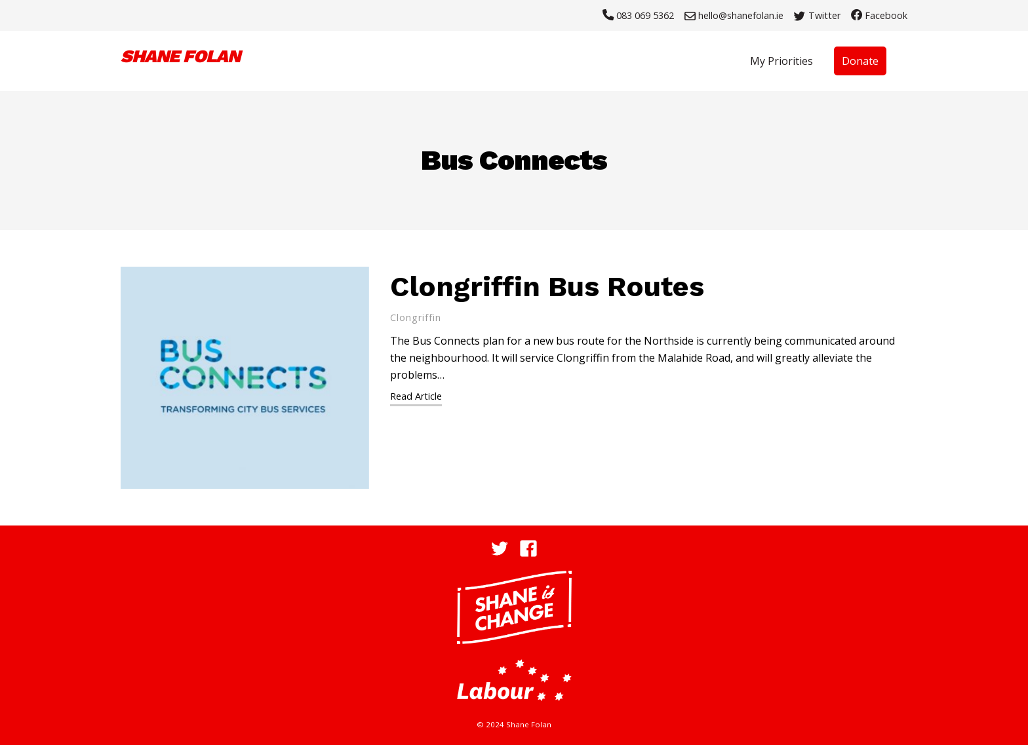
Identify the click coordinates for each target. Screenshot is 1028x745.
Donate (860, 61)
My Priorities (781, 61)
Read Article (416, 396)
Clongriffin (415, 317)
